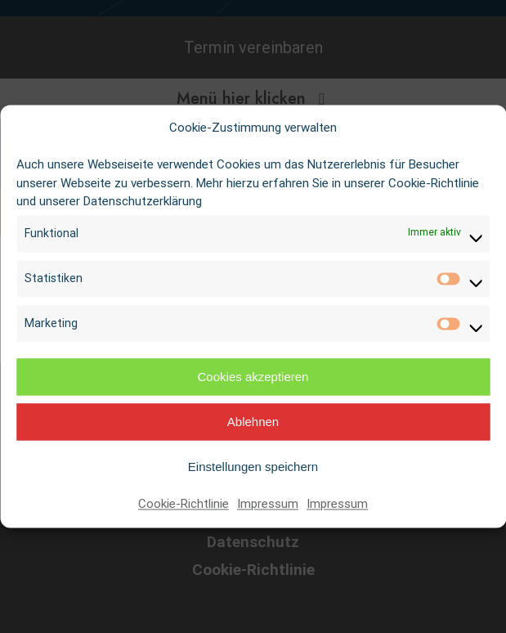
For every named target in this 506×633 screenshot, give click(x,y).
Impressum (267, 504)
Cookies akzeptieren (253, 377)
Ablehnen (253, 422)
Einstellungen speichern (253, 467)
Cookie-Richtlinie (183, 504)
